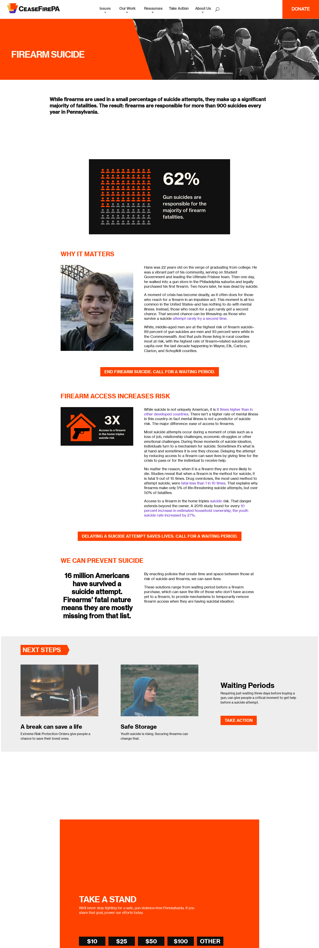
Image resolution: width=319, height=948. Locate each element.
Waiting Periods (247, 685)
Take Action (179, 8)
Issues (105, 8)
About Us (203, 8)
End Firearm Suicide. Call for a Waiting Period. (159, 371)
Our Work (127, 8)
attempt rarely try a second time (199, 318)
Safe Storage (139, 726)
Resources (153, 8)
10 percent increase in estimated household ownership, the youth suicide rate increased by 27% (196, 511)
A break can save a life (51, 726)
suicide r (217, 501)
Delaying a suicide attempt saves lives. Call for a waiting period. (159, 536)
